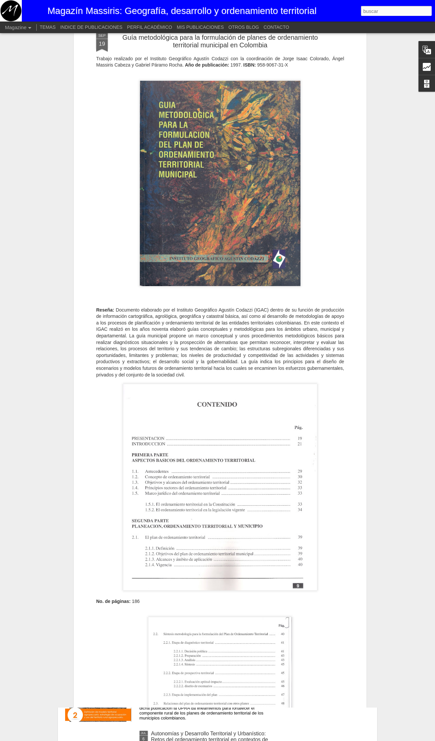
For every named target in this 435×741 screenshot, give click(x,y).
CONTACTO (276, 27)
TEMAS (48, 27)
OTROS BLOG (243, 27)
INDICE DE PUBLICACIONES (91, 27)
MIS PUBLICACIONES (200, 27)
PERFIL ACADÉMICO (149, 27)
